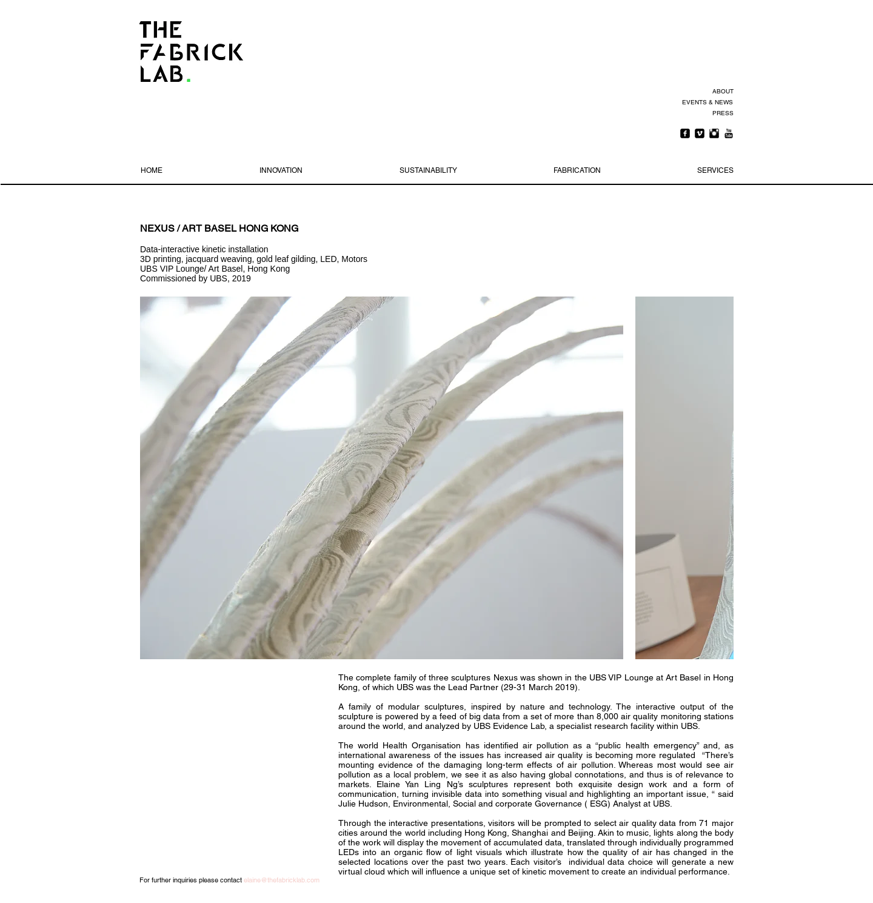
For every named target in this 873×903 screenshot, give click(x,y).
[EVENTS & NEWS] (706, 102)
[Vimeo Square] (699, 133)
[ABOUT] (721, 91)
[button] (381, 478)
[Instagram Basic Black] (714, 133)
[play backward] (155, 478)
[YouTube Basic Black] (729, 133)
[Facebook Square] (685, 133)
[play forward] (718, 478)
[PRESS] (721, 113)
